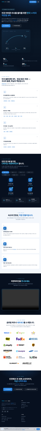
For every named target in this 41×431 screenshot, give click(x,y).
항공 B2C (17, 383)
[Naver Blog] (8, 411)
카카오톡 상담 (23, 421)
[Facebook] (3, 411)
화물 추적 (22, 418)
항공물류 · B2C (23, 404)
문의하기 (23, 429)
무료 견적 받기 (32, 1)
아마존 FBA (15, 20)
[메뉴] (38, 2)
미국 (5, 172)
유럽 (13, 172)
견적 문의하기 (6, 25)
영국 (21, 172)
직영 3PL (14, 250)
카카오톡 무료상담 (16, 25)
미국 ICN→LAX (4, 416)
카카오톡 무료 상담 (18, 389)
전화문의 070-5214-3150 (31, 389)
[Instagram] (5, 411)
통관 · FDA (22, 407)
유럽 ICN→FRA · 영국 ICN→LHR (6, 418)
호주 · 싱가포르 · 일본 (5, 419)
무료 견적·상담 (23, 416)
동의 (38, 429)
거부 (34, 429)
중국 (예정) (3, 421)
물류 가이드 (23, 419)
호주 (30, 172)
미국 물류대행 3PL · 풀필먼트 (25, 402)
